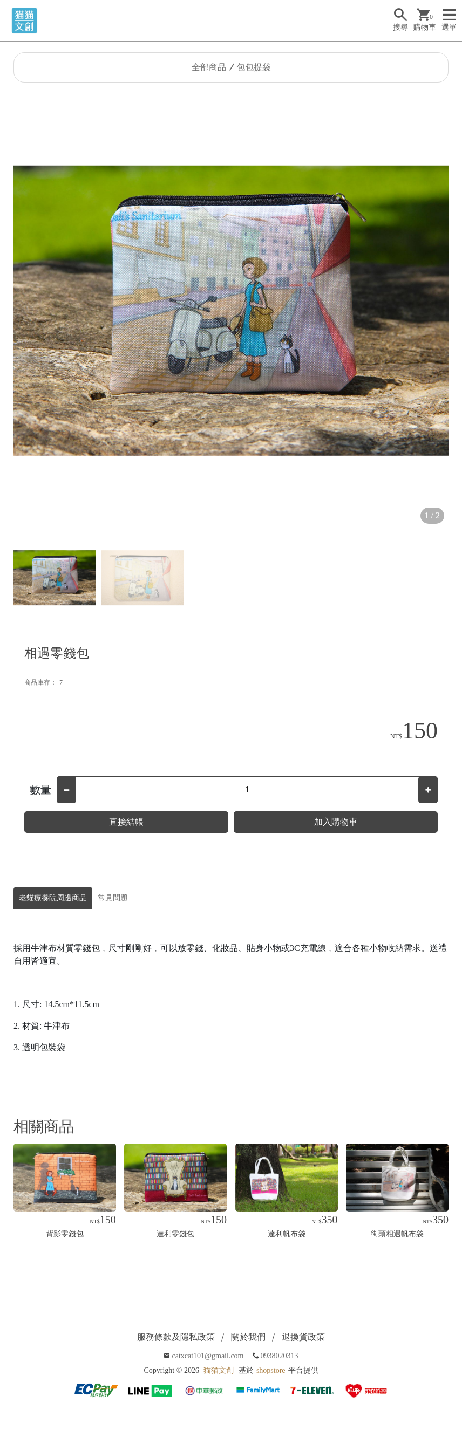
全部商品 (209, 67)
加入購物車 (335, 821)
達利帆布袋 (286, 1234)
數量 (40, 790)
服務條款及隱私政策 (176, 1337)
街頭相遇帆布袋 (397, 1234)
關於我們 (248, 1337)
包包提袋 (253, 67)
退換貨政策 (303, 1337)
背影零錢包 (65, 1234)
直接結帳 (126, 821)
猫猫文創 (218, 1370)
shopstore (271, 1370)
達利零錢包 (175, 1234)
